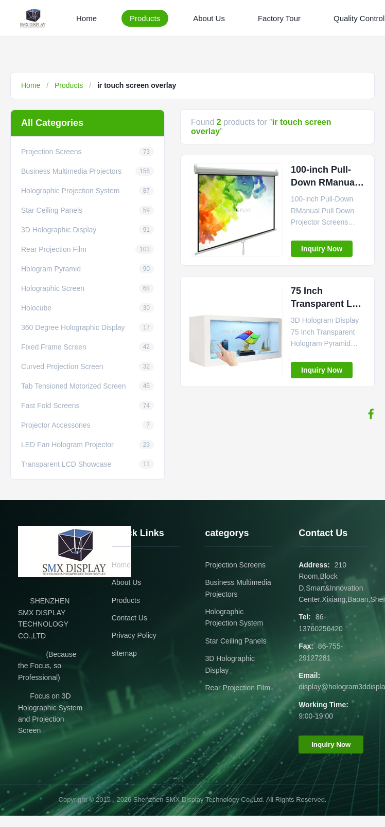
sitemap (124, 653)
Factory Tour (279, 18)
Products (145, 18)
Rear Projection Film (237, 688)
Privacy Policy (134, 635)
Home (86, 18)
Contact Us (129, 618)
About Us (209, 18)
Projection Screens (235, 565)
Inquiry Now (321, 249)
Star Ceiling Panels (235, 641)
